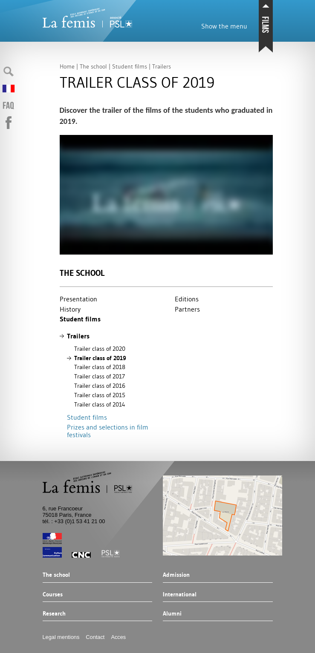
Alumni (172, 613)
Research (54, 613)
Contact (95, 637)
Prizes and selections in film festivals (107, 431)
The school (82, 273)
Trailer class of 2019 (100, 358)
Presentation (78, 299)
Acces (118, 637)
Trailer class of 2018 (99, 367)
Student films (80, 319)
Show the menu (224, 26)
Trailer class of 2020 (99, 348)
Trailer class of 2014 (99, 404)
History (70, 309)
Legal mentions (61, 637)
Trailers (78, 336)
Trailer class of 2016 (99, 386)
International (180, 594)
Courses (53, 594)
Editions (187, 299)
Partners (187, 309)
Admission (176, 575)
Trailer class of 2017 (99, 376)
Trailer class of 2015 (99, 395)
